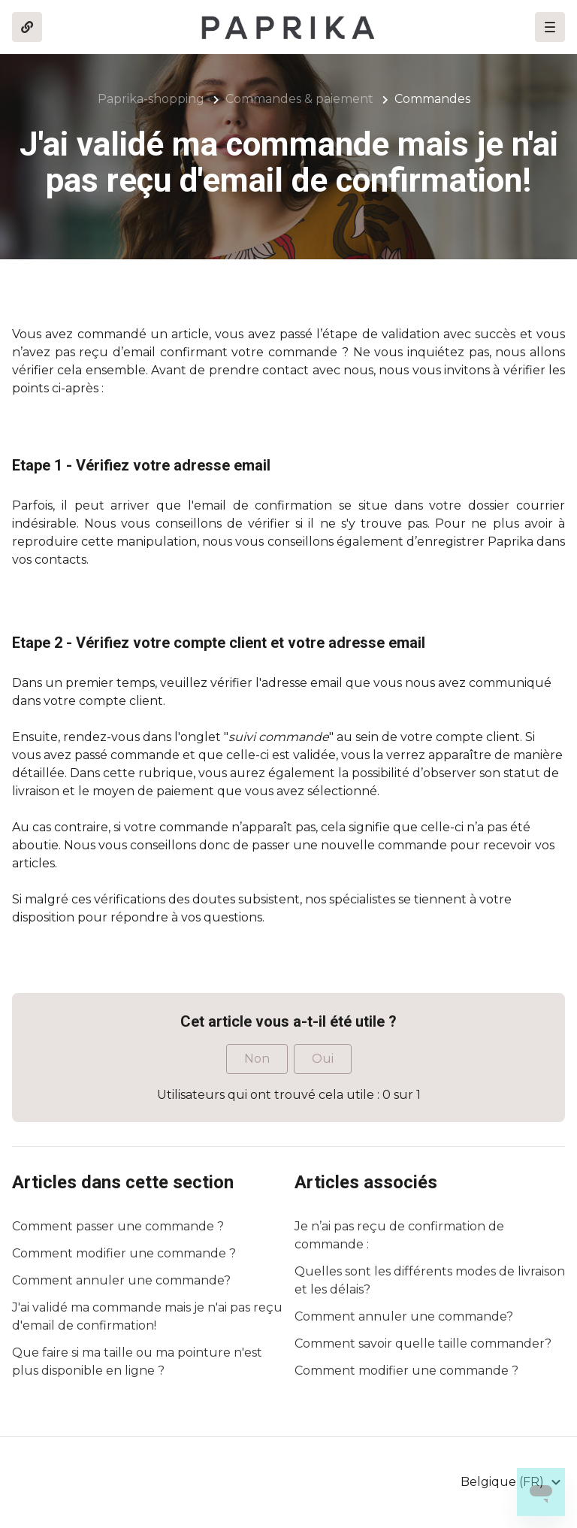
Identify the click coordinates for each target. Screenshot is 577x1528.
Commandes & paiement (299, 99)
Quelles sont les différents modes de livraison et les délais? (430, 1280)
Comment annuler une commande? (121, 1280)
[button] (550, 27)
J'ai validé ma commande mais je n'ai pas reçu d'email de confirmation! (147, 1316)
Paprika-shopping (151, 99)
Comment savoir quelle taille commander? (423, 1343)
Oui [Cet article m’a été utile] (323, 1058)
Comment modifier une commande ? (124, 1253)
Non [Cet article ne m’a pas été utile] (257, 1058)
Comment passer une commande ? (118, 1226)
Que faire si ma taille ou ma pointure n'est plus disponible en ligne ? (137, 1361)
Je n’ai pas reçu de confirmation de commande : (399, 1235)
